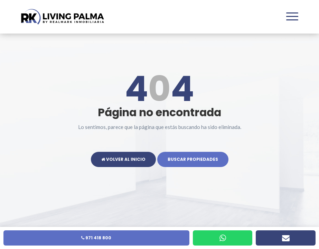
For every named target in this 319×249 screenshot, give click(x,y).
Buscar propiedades (193, 159)
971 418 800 (96, 238)
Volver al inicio (123, 159)
